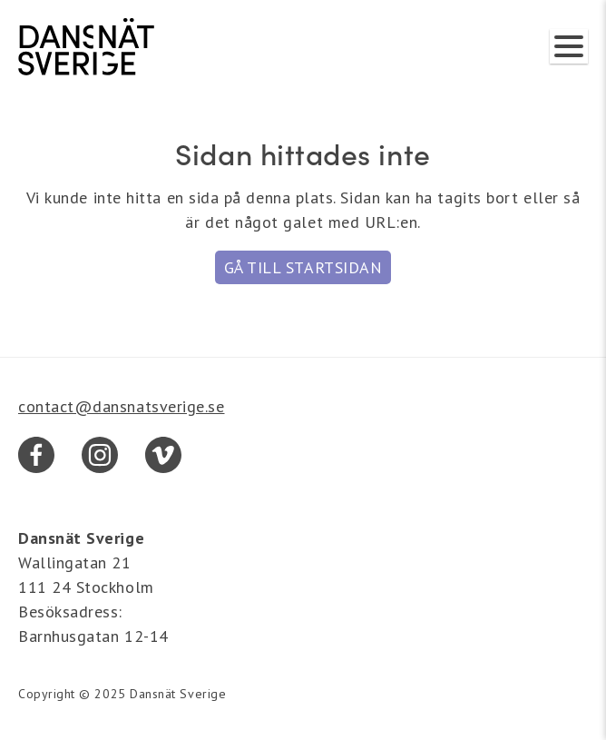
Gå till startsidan (303, 267)
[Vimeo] (163, 455)
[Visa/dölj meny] (568, 46)
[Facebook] (36, 455)
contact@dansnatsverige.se (121, 406)
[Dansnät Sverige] (86, 46)
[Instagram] (100, 455)
